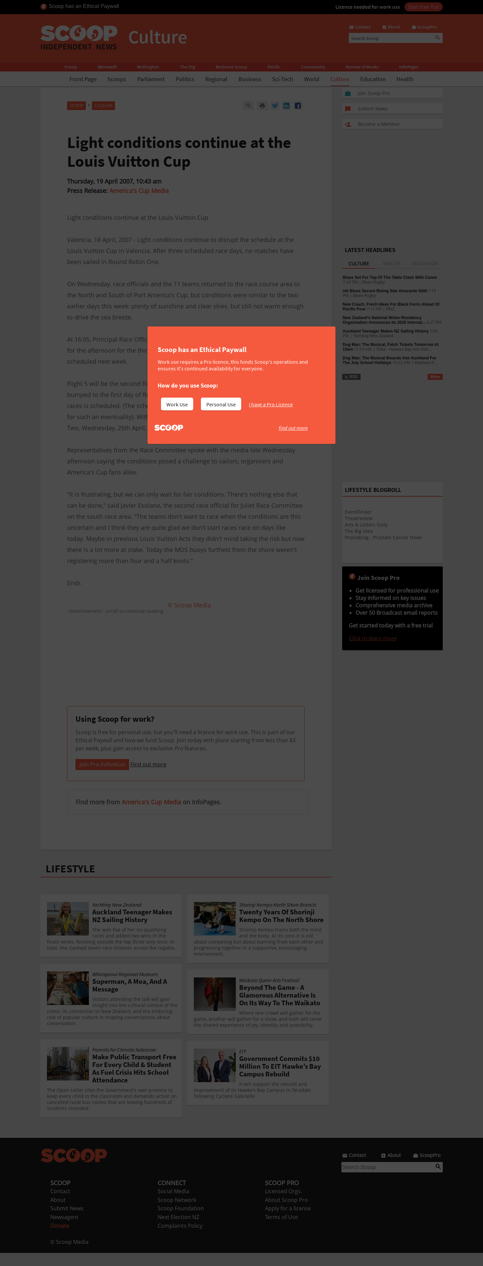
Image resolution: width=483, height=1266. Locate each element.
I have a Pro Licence (271, 404)
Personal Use (221, 404)
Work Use (177, 404)
